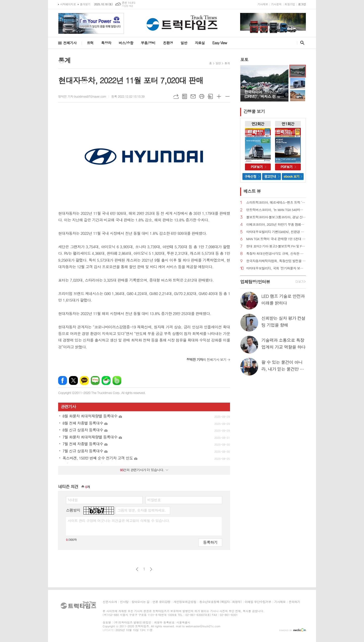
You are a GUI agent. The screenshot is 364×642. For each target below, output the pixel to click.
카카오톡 (84, 380)
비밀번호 (154, 500)
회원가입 (290, 4)
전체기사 (70, 42)
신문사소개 (110, 602)
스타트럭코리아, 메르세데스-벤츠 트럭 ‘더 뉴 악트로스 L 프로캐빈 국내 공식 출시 (276, 202)
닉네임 (73, 500)
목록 (184, 96)
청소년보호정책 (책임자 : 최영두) (220, 602)
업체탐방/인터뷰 (255, 282)
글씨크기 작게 (227, 96)
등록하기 (210, 542)
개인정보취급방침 (184, 602)
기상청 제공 (127, 6)
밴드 (116, 380)
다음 (151, 569)
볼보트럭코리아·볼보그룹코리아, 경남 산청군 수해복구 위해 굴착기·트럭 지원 (276, 217)
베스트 (252, 191)
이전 (137, 569)
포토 (244, 59)
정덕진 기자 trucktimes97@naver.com (82, 96)
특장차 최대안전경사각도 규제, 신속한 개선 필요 (276, 254)
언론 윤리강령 (161, 602)
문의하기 (294, 602)
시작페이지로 (68, 4)
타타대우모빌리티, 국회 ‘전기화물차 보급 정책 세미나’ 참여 (276, 268)
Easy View (219, 42)
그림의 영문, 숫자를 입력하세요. (141, 510)
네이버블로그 (95, 380)
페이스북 (62, 380)
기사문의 (276, 4)
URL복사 (175, 96)
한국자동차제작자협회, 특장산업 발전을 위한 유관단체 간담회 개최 (276, 261)
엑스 (73, 380)
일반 (183, 42)
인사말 (124, 602)
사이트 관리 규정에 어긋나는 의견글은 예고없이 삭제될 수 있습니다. (119, 520)
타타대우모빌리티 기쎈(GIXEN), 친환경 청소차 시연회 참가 (276, 232)
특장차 (106, 42)
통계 (227, 63)
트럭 (90, 42)
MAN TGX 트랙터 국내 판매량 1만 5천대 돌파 (276, 239)
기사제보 (263, 4)
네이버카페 (106, 380)
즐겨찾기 (85, 4)
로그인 (302, 4)
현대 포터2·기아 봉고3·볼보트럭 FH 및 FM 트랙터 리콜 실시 (276, 246)
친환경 (168, 42)
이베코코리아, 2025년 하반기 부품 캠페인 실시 (276, 224)
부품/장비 (148, 42)
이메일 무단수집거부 (258, 602)
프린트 (201, 96)
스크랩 (210, 96)
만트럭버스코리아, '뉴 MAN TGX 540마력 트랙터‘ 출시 (276, 210)
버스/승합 (126, 42)
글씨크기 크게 (218, 96)
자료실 (200, 42)
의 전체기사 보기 (206, 359)
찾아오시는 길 (140, 602)
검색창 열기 (301, 42)
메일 (193, 96)
